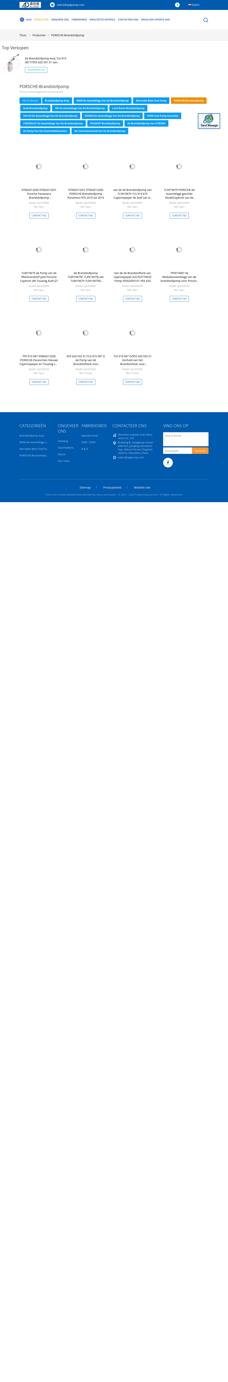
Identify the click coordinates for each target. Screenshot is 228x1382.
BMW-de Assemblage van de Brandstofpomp (103, 100)
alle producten (30, 100)
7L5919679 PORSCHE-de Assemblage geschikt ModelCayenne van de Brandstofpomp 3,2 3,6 (179, 195)
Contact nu (39, 215)
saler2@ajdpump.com (70, 5)
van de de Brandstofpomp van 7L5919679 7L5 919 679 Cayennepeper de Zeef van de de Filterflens (132, 195)
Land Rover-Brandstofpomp (128, 108)
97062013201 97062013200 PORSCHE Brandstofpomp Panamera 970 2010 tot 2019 (85, 193)
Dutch (195, 5)
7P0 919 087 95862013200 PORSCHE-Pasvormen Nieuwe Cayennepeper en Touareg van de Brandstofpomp (38, 362)
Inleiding (63, 441)
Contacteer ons (128, 19)
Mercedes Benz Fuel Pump (151, 100)
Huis (25, 19)
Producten (41, 19)
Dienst (61, 454)
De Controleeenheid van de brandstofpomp (99, 131)
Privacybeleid (112, 487)
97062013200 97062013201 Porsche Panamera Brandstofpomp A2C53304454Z (39, 195)
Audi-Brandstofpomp (35, 108)
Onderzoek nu (36, 69)
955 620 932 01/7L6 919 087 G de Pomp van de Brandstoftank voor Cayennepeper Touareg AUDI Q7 (86, 364)
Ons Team (64, 461)
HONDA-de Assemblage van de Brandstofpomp (112, 115)
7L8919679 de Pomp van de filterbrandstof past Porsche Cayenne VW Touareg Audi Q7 (39, 277)
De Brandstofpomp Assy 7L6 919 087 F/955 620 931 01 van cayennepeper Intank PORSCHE (45, 62)
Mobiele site (142, 487)
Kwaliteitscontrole (102, 19)
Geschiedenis (65, 447)
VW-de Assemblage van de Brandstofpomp (80, 108)
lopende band (89, 435)
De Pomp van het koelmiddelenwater (45, 131)
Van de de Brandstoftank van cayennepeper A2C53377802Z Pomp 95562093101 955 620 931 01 (132, 279)
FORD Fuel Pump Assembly (162, 115)
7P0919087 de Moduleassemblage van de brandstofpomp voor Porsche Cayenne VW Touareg (179, 279)
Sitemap (85, 487)
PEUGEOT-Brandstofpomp (105, 123)
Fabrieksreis (79, 19)
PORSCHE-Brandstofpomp (67, 35)
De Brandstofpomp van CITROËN (146, 123)
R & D (84, 449)
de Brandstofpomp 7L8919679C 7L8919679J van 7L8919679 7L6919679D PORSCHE (86, 279)
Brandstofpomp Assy (57, 100)
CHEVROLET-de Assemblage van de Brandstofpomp (53, 123)
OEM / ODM (88, 442)
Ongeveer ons (60, 19)
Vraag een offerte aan (155, 19)
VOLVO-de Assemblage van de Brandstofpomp (50, 115)
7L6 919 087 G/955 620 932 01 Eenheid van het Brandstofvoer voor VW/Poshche (132, 362)
